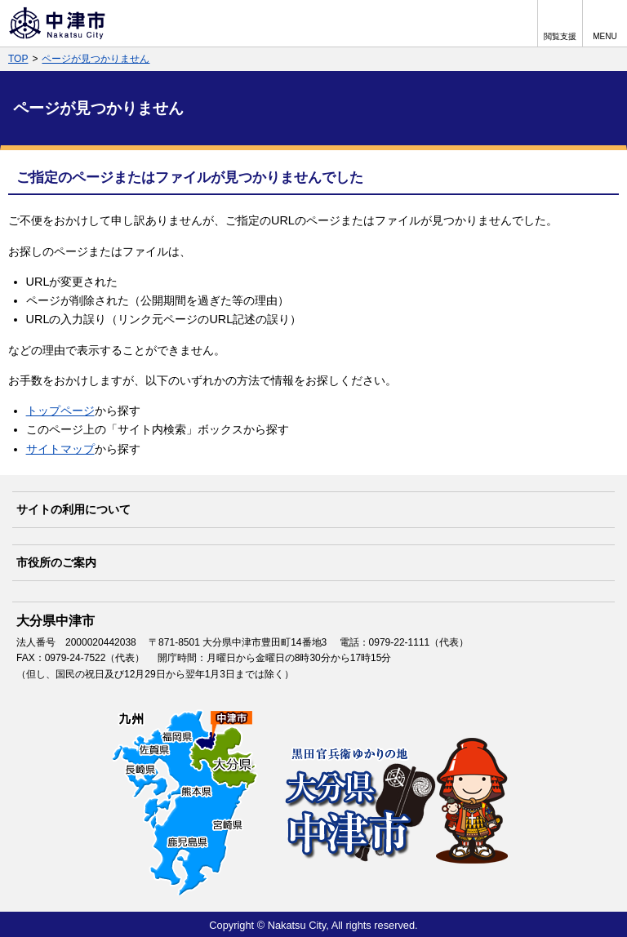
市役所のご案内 (56, 562)
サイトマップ (60, 448)
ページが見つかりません (95, 58)
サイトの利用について (73, 509)
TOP (18, 58)
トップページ (60, 410)
